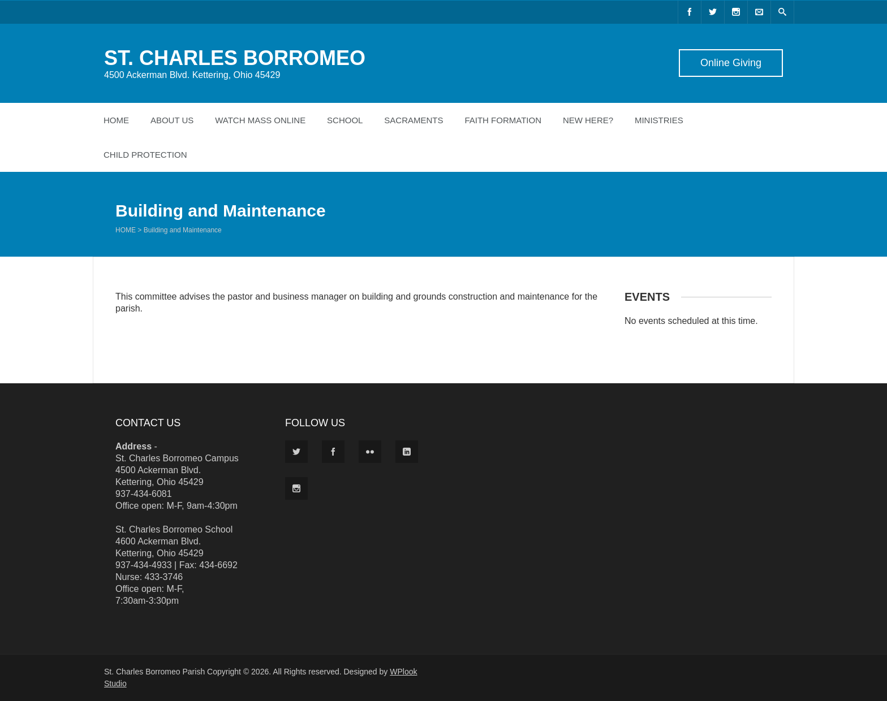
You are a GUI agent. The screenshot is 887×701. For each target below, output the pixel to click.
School (345, 120)
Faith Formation (502, 120)
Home (116, 120)
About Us (171, 120)
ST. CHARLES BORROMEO (234, 58)
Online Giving (730, 62)
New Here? (588, 120)
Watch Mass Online (260, 120)
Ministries (659, 120)
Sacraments (413, 120)
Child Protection (145, 154)
